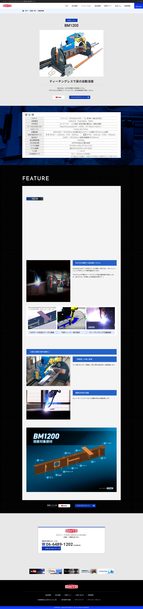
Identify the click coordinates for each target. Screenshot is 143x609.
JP (141, 1)
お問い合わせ (139, 6)
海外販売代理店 (66, 599)
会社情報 (75, 6)
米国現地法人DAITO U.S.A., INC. (47, 599)
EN (138, 1)
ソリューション (86, 6)
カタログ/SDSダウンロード (79, 97)
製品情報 (98, 6)
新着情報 (127, 6)
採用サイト (108, 6)
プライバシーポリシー (94, 599)
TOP (66, 6)
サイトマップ (79, 599)
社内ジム (118, 6)
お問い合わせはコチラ (51, 548)
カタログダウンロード (83, 505)
